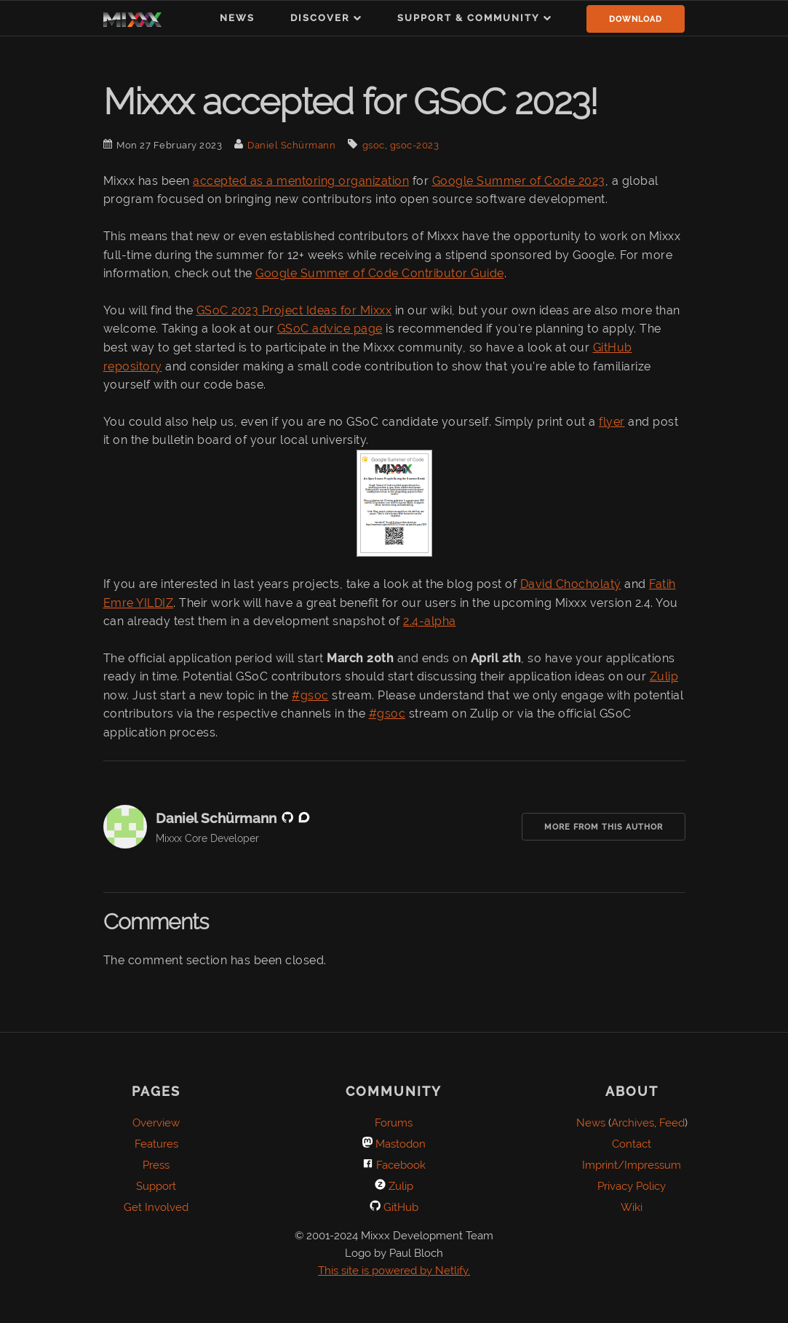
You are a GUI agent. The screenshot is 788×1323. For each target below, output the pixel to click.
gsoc (373, 145)
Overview (156, 1122)
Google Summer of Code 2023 (518, 181)
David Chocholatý (570, 584)
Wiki (631, 1207)
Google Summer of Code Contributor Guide (379, 273)
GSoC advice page (330, 328)
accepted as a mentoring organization (301, 181)
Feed (672, 1122)
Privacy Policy (631, 1186)
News (237, 17)
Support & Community (468, 17)
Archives (632, 1122)
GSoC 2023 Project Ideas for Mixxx (294, 310)
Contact (631, 1144)
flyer (612, 422)
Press (156, 1165)
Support (156, 1186)
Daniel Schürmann (291, 145)
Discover (320, 17)
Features (156, 1144)
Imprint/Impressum (631, 1165)
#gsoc (310, 695)
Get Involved (156, 1207)
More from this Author (603, 827)
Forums (394, 1122)
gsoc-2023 (414, 145)
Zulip (664, 676)
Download (635, 19)
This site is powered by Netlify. (394, 1270)
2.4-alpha (429, 621)
